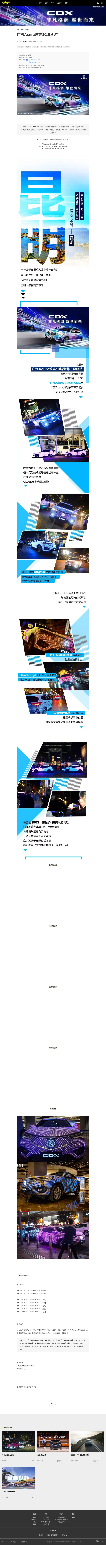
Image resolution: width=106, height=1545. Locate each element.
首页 (18, 30)
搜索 (73, 1517)
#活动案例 (59, 47)
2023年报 (46, 1524)
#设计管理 (51, 47)
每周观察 (46, 1517)
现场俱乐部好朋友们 (61, 1519)
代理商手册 (61, 1517)
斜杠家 (41, 1535)
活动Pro (64, 1535)
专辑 (45, 1514)
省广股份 (39, 41)
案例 (22, 30)
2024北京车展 (45, 1522)
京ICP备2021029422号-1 (74, 1542)
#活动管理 (28, 47)
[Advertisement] (53, 1418)
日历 (34, 1522)
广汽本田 (27, 30)
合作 (73, 1514)
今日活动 (34, 1519)
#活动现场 (20, 47)
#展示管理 (43, 47)
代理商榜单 (61, 1522)
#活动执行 (36, 47)
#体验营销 (66, 47)
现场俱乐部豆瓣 (53, 1535)
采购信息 (46, 1519)
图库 (34, 1524)
